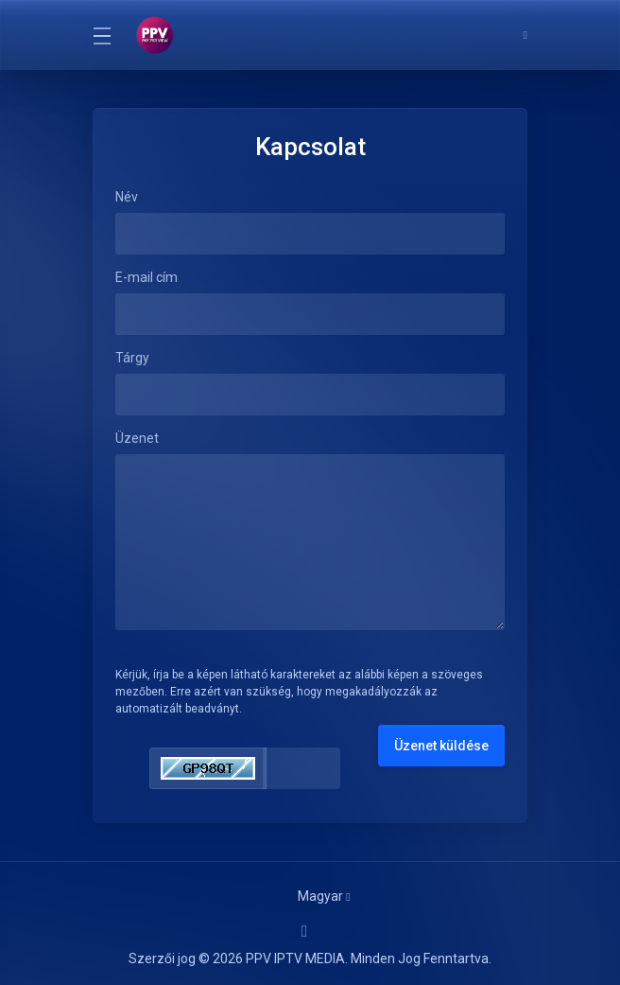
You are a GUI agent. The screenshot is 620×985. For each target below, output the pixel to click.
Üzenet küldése (441, 745)
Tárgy (132, 357)
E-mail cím (146, 277)
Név (126, 196)
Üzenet (137, 438)
